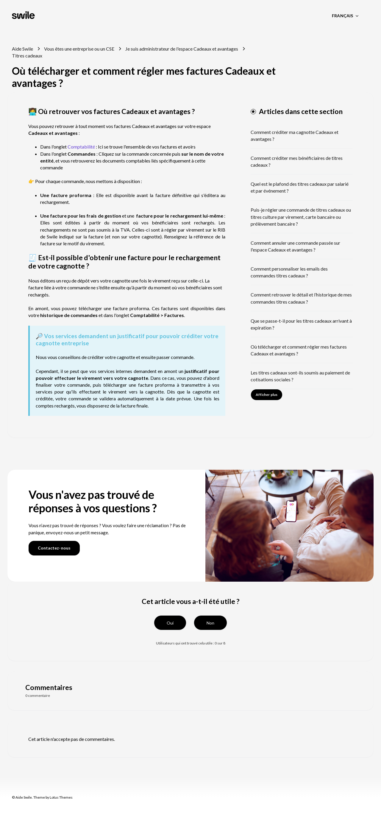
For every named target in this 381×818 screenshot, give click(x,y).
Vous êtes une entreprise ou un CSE (79, 48)
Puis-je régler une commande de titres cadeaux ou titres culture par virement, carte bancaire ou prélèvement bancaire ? (301, 216)
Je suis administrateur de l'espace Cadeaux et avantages (181, 48)
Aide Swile (22, 48)
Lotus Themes (61, 797)
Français (343, 15)
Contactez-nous (54, 547)
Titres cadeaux (27, 55)
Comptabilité (82, 146)
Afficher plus (266, 394)
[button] (170, 622)
